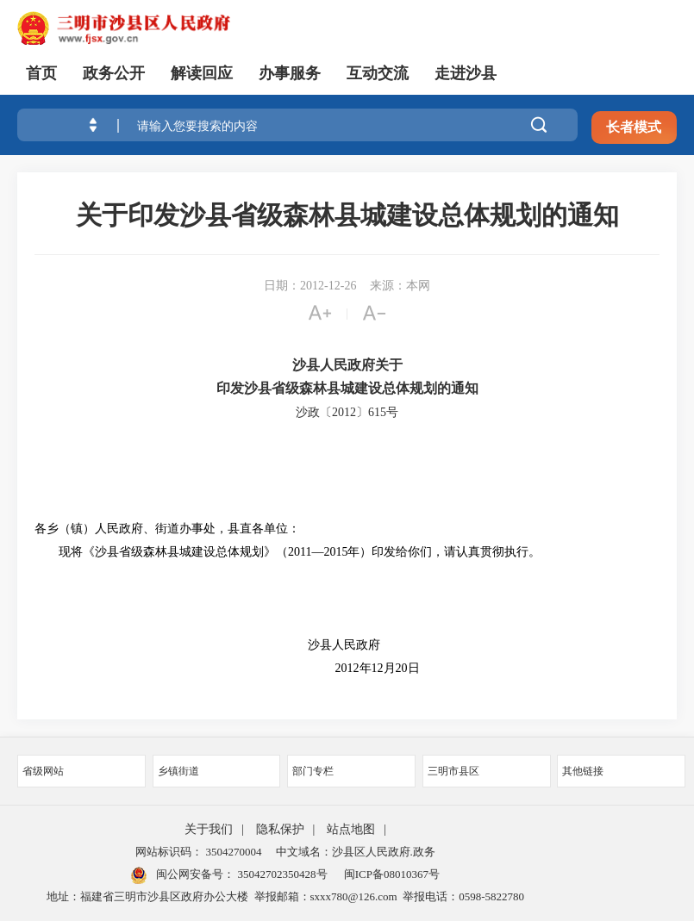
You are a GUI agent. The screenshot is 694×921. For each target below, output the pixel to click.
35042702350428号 (280, 874)
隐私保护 (280, 829)
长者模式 (633, 127)
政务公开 (114, 73)
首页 (41, 73)
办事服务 (290, 73)
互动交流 (378, 73)
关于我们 (208, 829)
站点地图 (351, 829)
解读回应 (202, 73)
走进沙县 (466, 73)
